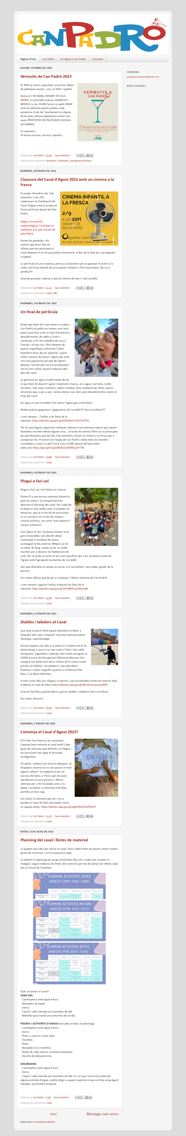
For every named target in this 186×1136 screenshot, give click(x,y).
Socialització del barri (81, 161)
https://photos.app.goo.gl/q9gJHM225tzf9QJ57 (68, 807)
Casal (49, 293)
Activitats (51, 161)
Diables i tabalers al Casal (43, 622)
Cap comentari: (63, 155)
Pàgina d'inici (28, 59)
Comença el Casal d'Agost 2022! (49, 732)
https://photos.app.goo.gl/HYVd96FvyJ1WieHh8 (60, 588)
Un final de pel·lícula (39, 312)
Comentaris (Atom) (45, 1122)
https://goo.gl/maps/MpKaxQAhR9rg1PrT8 (58, 447)
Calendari (97, 59)
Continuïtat (63, 161)
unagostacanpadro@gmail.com (143, 76)
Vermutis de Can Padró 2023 (46, 76)
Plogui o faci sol (35, 481)
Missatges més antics (102, 1114)
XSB (55, 293)
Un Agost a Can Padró (73, 59)
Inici (53, 1114)
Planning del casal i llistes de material (54, 840)
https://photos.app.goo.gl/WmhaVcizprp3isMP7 (80, 684)
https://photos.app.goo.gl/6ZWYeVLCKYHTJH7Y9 (60, 420)
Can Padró (48, 59)
